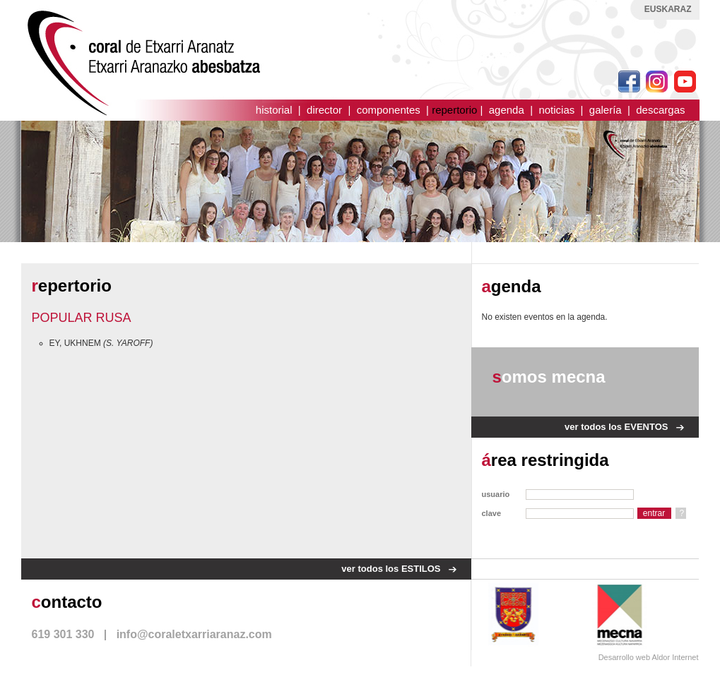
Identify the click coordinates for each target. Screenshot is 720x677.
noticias (556, 110)
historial (274, 110)
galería (605, 110)
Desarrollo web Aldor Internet (648, 657)
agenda (506, 110)
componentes (388, 110)
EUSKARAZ (668, 9)
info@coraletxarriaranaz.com (194, 634)
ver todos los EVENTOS (616, 426)
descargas (660, 110)
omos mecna (549, 376)
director (324, 110)
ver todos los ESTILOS (390, 568)
